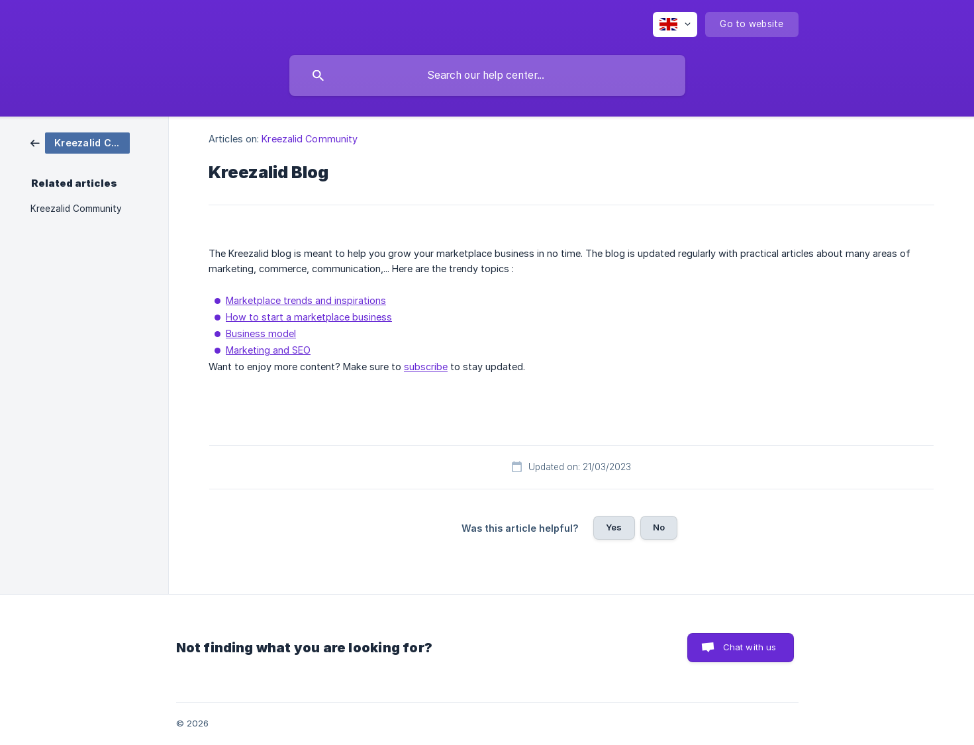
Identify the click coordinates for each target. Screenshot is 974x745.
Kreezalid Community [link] (76, 208)
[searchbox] (487, 75)
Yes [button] (614, 527)
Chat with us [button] (750, 647)
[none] (675, 24)
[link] (80, 142)
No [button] (659, 527)
